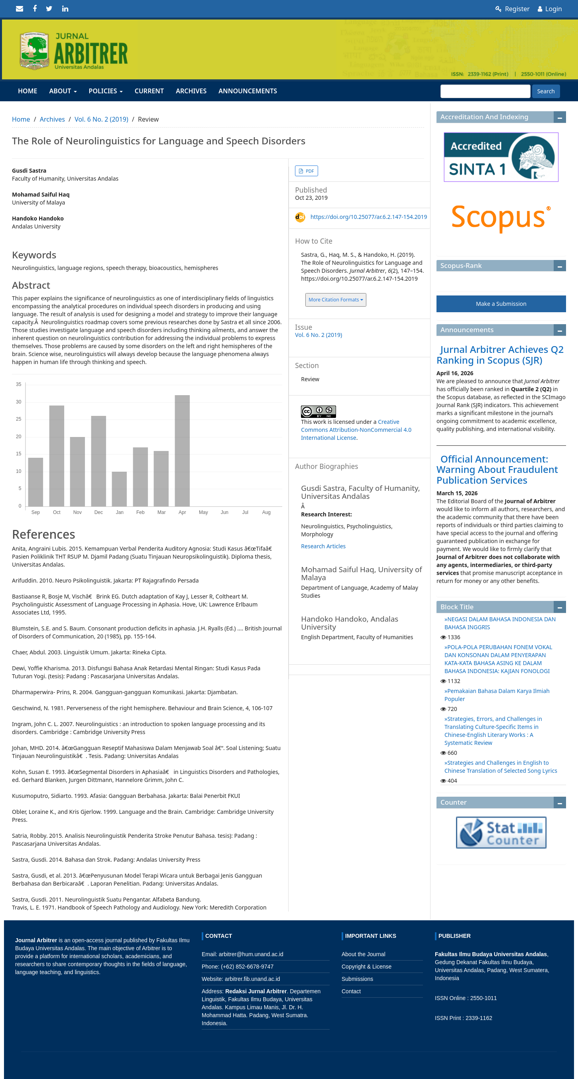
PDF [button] (309, 171)
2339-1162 (479, 1018)
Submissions (357, 979)
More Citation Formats (336, 299)
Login (550, 8)
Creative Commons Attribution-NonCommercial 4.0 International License (356, 429)
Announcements (247, 91)
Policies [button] (106, 91)
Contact (351, 991)
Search (546, 91)
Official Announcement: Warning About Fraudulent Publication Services (497, 469)
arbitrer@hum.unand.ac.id (251, 954)
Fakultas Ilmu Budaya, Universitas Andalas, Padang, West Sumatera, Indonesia (492, 970)
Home (27, 91)
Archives (191, 91)
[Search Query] (485, 91)
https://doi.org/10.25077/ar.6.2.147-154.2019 (369, 216)
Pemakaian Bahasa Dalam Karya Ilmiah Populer (497, 695)
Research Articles (323, 546)
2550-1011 (483, 998)
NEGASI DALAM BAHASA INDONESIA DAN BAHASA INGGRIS (500, 623)
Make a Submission (501, 303)
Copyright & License (366, 966)
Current (149, 91)
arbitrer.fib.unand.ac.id (252, 979)
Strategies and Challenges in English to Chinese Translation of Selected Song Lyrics (500, 766)
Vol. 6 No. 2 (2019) (101, 119)
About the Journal (363, 954)
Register (512, 8)
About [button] (63, 91)
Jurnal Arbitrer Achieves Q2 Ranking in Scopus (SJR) (500, 354)
